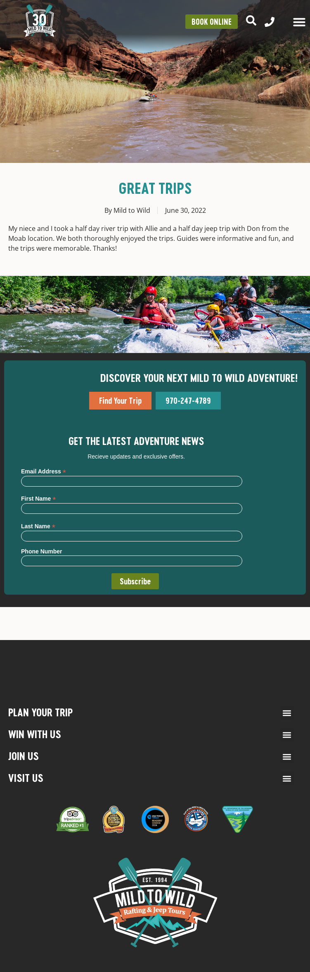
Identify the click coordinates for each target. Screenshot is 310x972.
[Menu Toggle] (299, 21)
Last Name (38, 526)
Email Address (43, 471)
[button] (287, 713)
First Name (38, 498)
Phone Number (41, 551)
